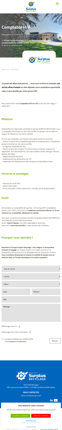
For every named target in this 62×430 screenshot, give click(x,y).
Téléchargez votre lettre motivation (15, 332)
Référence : (6, 69)
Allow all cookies (20, 416)
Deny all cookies (41, 416)
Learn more (31, 427)
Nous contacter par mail (31, 395)
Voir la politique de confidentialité (15, 341)
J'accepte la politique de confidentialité (18, 339)
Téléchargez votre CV (9, 326)
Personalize (31, 421)
